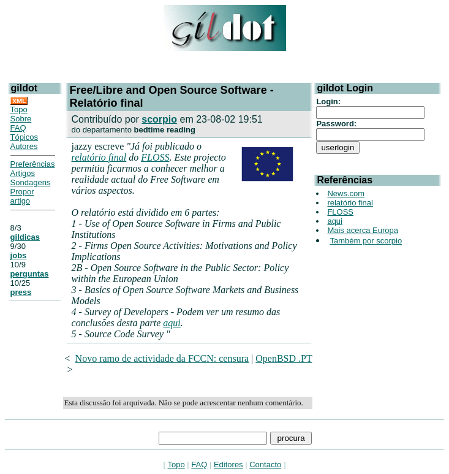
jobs (18, 255)
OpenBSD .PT (283, 358)
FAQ (18, 127)
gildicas (25, 237)
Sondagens (30, 182)
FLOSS (155, 157)
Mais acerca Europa (362, 230)
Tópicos (24, 137)
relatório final (99, 157)
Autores (24, 146)
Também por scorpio (366, 240)
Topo (19, 109)
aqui (171, 323)
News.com (345, 193)
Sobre (21, 118)
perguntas (29, 273)
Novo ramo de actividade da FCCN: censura (162, 358)
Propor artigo (22, 196)
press (21, 292)
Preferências (32, 164)
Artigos (22, 173)
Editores (228, 464)
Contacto (265, 464)
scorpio (159, 119)
